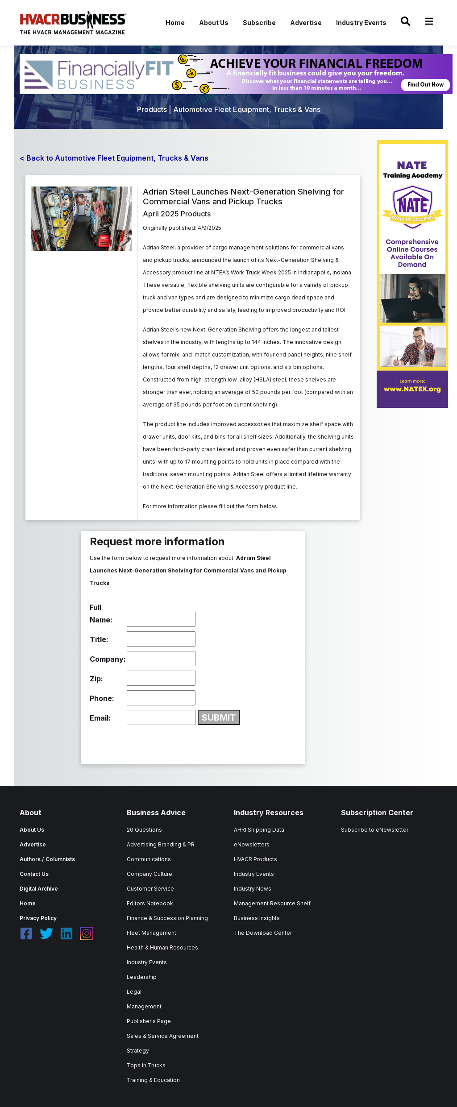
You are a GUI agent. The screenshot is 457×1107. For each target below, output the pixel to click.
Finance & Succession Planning (167, 918)
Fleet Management (151, 932)
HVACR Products (255, 859)
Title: (99, 639)
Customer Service (150, 888)
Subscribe (259, 22)
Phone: (102, 698)
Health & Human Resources (162, 947)
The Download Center (263, 932)
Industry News (252, 888)
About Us (213, 22)
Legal (134, 991)
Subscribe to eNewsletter (374, 829)
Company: (107, 659)
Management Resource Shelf (272, 903)
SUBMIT (219, 717)
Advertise (306, 22)
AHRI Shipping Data (259, 829)
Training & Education (153, 1080)
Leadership (142, 977)
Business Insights (257, 918)
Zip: (96, 678)
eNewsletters (252, 844)
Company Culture (149, 874)
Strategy (138, 1050)
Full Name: (101, 613)
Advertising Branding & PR (161, 844)
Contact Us (34, 874)
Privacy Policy (38, 918)
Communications (149, 859)
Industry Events (361, 22)
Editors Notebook (150, 903)
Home (175, 22)
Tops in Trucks (146, 1065)
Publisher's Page (149, 1021)
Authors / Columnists (47, 859)
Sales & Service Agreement (163, 1035)
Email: (100, 717)
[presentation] (157, 742)
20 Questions (144, 829)
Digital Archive (39, 888)
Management (144, 1006)
